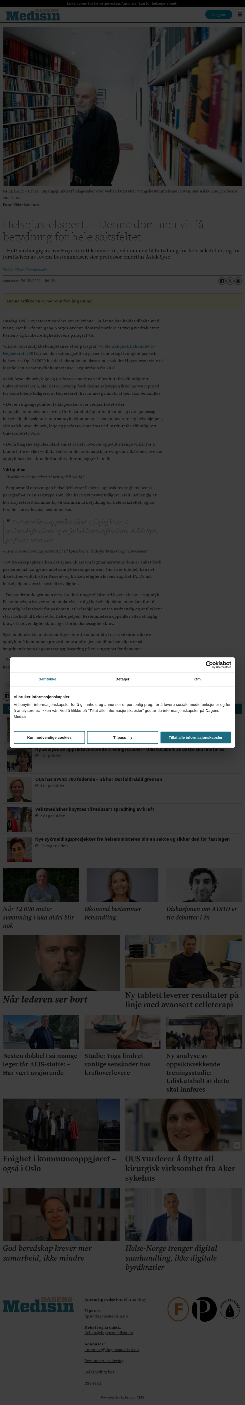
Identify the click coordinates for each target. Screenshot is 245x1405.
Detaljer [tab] (123, 679)
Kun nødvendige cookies (49, 737)
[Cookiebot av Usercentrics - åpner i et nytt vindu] (209, 664)
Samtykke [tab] (47, 679)
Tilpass (122, 737)
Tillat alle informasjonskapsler (195, 737)
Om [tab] (197, 679)
